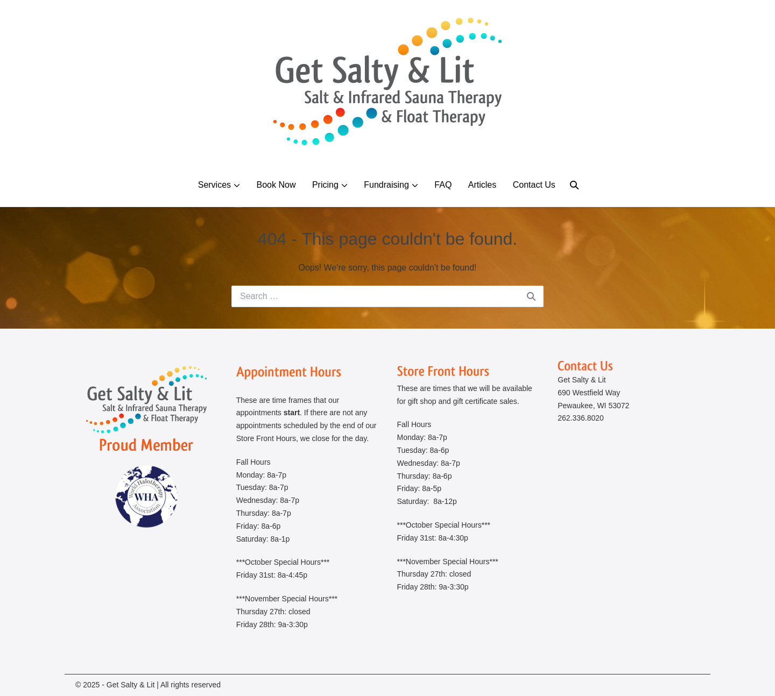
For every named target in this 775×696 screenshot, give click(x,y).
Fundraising (386, 184)
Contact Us (534, 184)
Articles (482, 184)
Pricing (325, 184)
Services (214, 184)
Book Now (276, 184)
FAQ (443, 184)
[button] (574, 185)
